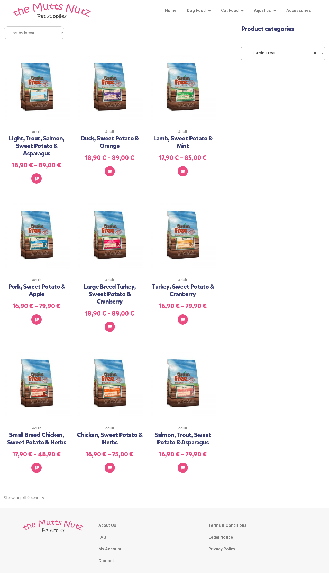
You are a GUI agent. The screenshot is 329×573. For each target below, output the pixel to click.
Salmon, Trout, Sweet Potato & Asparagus (182, 434)
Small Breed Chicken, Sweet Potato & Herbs (36, 434)
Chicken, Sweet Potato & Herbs (109, 434)
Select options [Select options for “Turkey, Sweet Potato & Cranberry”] (183, 316)
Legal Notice (220, 531)
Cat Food (232, 10)
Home (171, 10)
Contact (106, 555)
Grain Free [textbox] (281, 53)
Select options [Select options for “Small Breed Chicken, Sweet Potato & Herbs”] (36, 462)
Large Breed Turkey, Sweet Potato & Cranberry (110, 291)
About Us (107, 520)
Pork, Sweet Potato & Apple (36, 287)
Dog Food (199, 10)
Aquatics (265, 10)
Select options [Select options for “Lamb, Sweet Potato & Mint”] (183, 169)
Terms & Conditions (227, 520)
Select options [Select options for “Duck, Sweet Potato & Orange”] (110, 169)
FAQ (102, 531)
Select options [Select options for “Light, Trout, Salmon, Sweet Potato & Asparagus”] (36, 177)
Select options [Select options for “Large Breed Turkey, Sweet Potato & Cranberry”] (110, 323)
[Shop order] (34, 32)
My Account (109, 543)
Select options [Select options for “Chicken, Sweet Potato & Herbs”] (110, 462)
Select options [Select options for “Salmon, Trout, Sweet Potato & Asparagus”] (183, 462)
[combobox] (283, 53)
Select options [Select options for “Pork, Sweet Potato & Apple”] (36, 316)
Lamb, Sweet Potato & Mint (183, 141)
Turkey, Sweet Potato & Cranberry (183, 287)
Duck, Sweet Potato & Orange (110, 141)
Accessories (298, 10)
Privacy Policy (221, 543)
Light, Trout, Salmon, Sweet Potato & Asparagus (36, 144)
